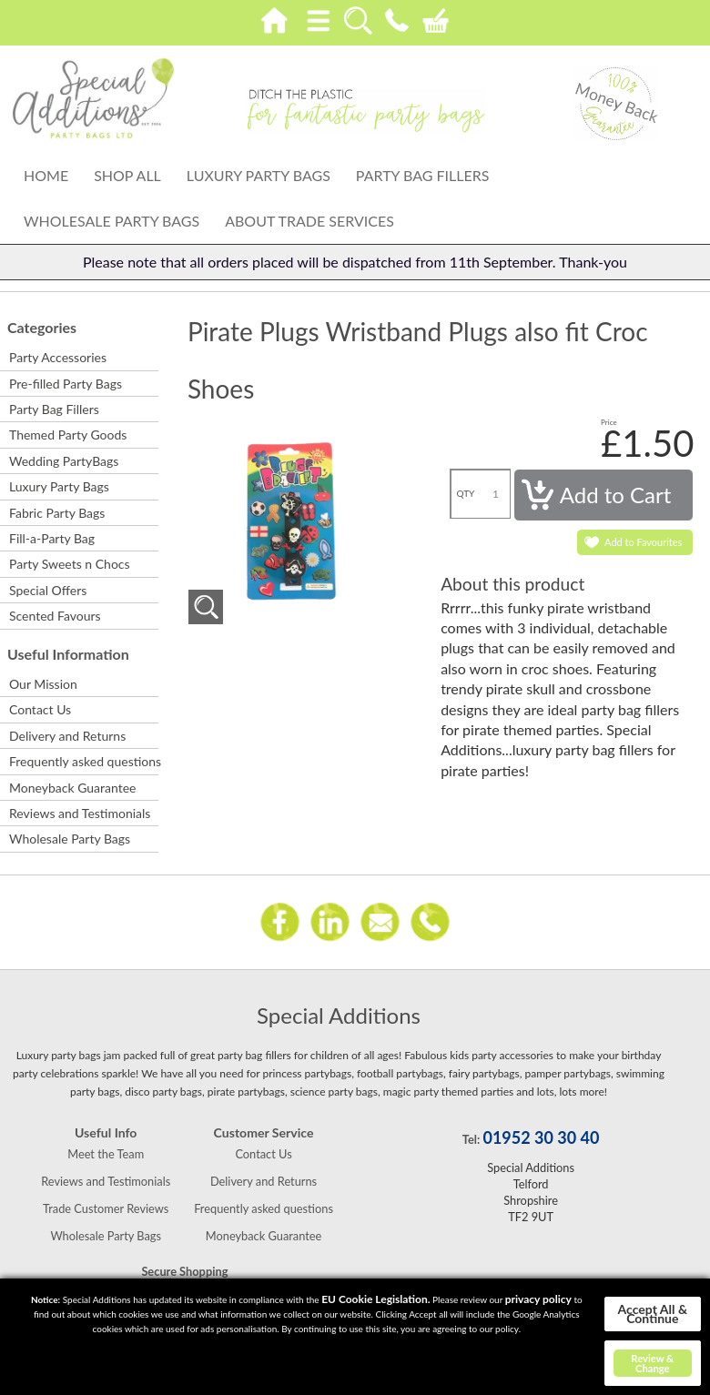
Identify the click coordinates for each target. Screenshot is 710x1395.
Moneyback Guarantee (72, 787)
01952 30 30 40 (540, 1137)
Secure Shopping (184, 1271)
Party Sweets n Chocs (69, 563)
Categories (41, 327)
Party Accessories (57, 357)
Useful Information (68, 653)
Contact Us (40, 709)
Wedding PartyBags (63, 461)
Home (46, 175)
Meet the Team (105, 1154)
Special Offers (47, 590)
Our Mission (43, 684)
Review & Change (652, 1363)
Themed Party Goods (68, 434)
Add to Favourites (643, 542)
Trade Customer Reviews (105, 1208)
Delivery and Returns (67, 735)
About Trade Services (309, 220)
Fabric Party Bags (57, 513)
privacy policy (538, 1299)
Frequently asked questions (83, 761)
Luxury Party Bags (258, 175)
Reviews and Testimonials (79, 813)
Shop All (127, 175)
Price (609, 422)
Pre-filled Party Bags (65, 383)
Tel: (471, 1139)
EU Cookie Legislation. (375, 1299)
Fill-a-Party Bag (52, 538)
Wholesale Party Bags (111, 220)
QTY (466, 493)
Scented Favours (55, 615)
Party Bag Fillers (423, 175)
